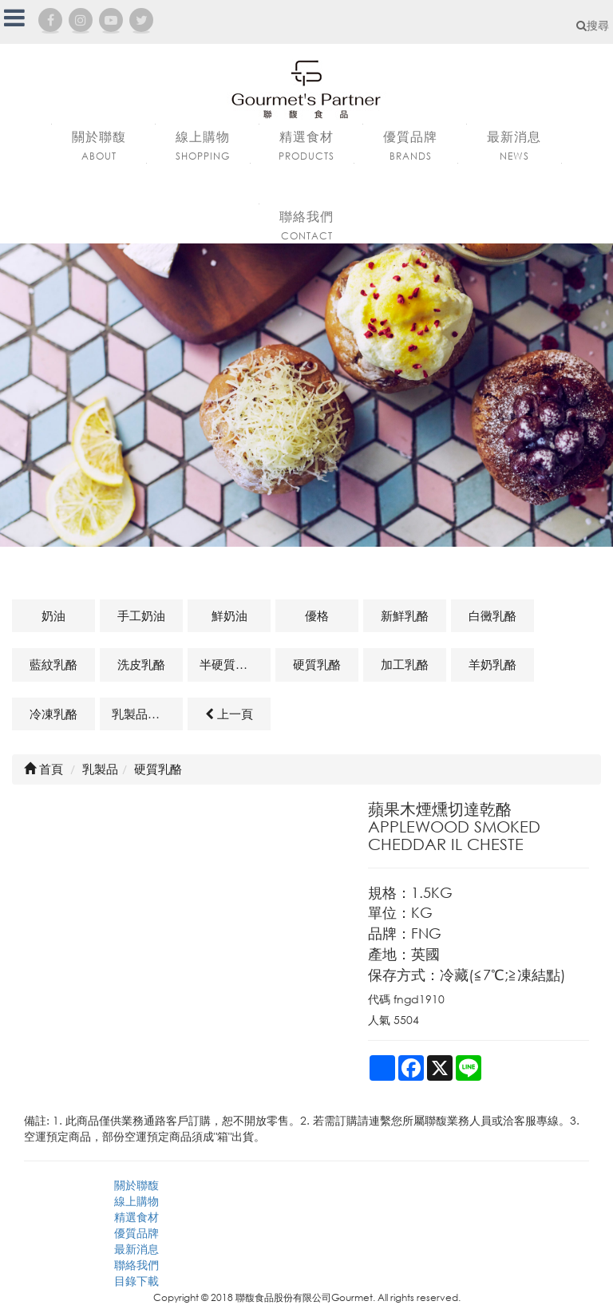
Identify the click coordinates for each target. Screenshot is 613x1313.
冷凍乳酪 (53, 714)
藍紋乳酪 (53, 664)
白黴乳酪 (492, 615)
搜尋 (592, 25)
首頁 (43, 769)
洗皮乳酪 (141, 664)
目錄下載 (136, 1280)
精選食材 (136, 1216)
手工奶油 (141, 615)
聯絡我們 (136, 1264)
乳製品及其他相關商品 (147, 714)
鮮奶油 (229, 615)
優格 (317, 615)
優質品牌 (136, 1232)
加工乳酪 (405, 664)
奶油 (53, 615)
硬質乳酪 (317, 664)
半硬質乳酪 (229, 664)
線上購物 (136, 1200)
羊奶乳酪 (492, 664)
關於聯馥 (136, 1184)
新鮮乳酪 (405, 615)
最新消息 (136, 1248)
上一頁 (229, 714)
